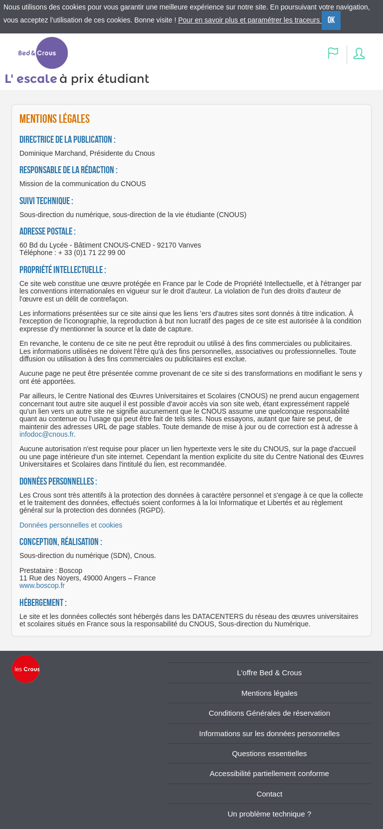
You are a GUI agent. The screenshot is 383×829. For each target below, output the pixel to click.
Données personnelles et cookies (70, 525)
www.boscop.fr (42, 585)
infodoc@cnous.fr (46, 434)
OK (331, 20)
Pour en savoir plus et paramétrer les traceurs (250, 20)
